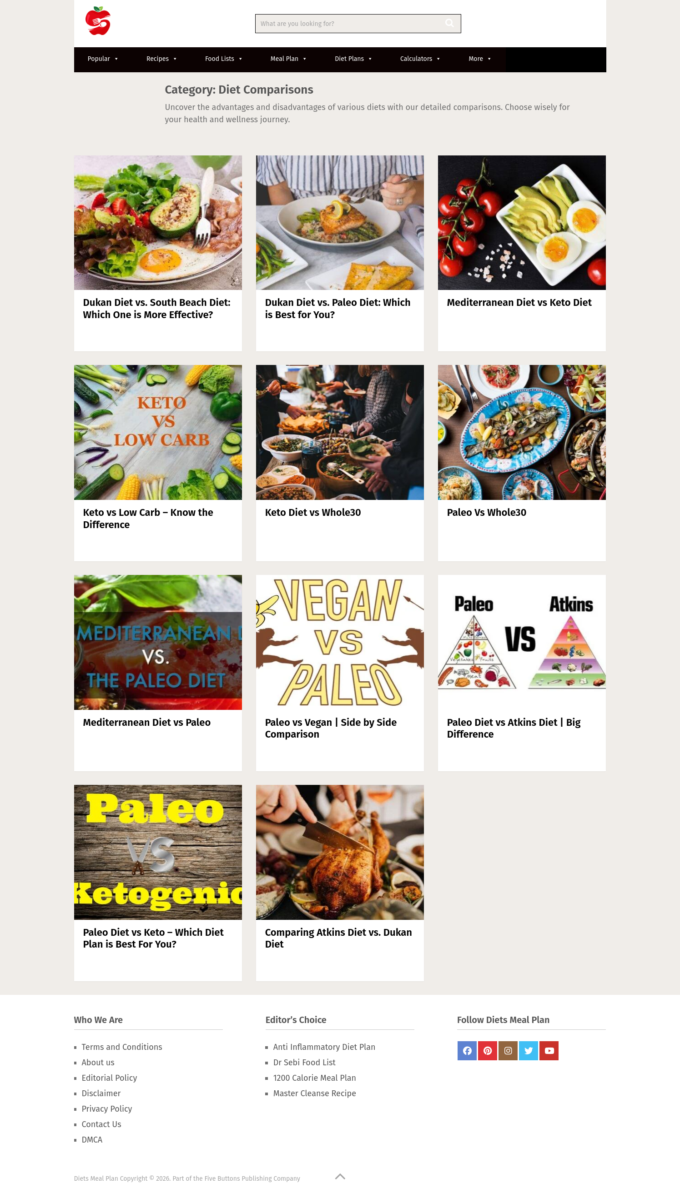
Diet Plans (354, 59)
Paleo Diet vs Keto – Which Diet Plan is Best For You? (153, 938)
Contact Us (101, 1124)
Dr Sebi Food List (304, 1063)
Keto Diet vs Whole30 (313, 512)
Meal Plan (289, 59)
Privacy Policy (107, 1109)
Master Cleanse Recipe (314, 1093)
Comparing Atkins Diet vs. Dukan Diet (338, 938)
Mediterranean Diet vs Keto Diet (519, 302)
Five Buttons (222, 1179)
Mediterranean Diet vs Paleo (147, 722)
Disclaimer (101, 1093)
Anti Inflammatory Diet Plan (324, 1047)
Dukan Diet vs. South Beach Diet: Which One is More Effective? (157, 308)
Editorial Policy (109, 1078)
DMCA (92, 1140)
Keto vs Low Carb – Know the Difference (148, 518)
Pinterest (487, 1050)
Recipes (162, 59)
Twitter (528, 1050)
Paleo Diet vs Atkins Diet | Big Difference (514, 728)
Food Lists (224, 59)
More (480, 59)
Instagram (508, 1050)
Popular (103, 59)
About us (98, 1063)
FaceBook (467, 1050)
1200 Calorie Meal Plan (314, 1078)
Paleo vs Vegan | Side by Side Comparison (331, 728)
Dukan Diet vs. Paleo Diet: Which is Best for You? (338, 308)
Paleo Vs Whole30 (487, 512)
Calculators (420, 59)
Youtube (549, 1050)
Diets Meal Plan (96, 1179)
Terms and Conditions (122, 1047)
